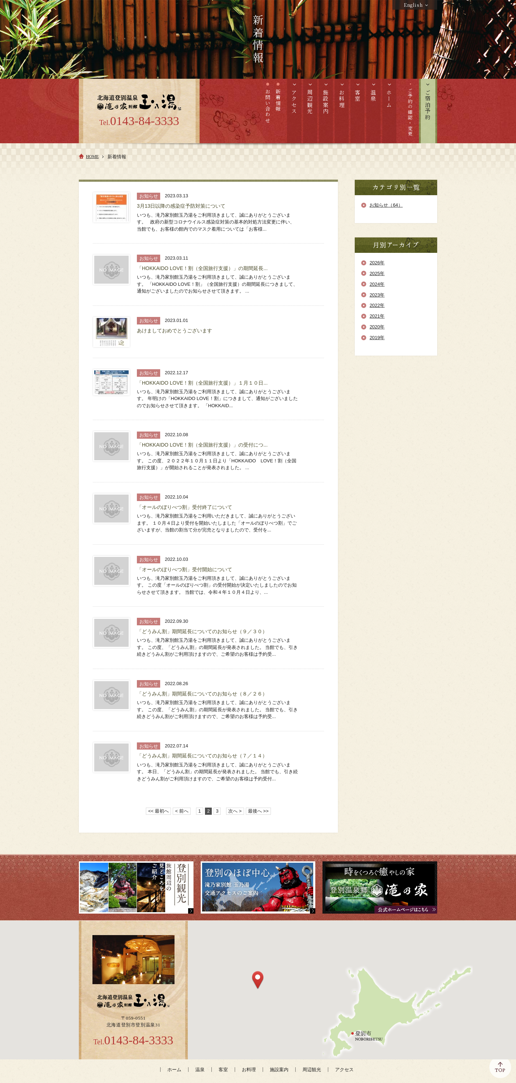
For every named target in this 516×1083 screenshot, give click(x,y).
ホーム (174, 1069)
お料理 (249, 1069)
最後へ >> (258, 811)
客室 (223, 1069)
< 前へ (181, 811)
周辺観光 (311, 1069)
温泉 (200, 1069)
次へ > (235, 811)
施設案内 (279, 1069)
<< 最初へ (158, 811)
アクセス (344, 1069)
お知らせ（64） (385, 205)
